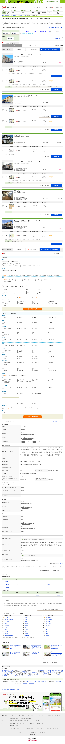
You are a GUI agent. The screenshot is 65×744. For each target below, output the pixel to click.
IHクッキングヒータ (38, 339)
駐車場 (34, 720)
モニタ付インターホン (23, 328)
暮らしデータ (31, 683)
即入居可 (21, 368)
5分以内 (19, 279)
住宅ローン (42, 723)
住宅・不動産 (58, 681)
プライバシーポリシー (23, 732)
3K (38, 291)
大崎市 (47, 627)
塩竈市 (47, 633)
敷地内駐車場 (21, 362)
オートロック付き (7, 328)
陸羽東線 (6, 631)
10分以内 (32, 279)
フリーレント (21, 393)
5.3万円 (48, 584)
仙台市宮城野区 (49, 619)
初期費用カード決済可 (26, 265)
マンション (21, 297)
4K (16, 292)
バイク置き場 (52, 362)
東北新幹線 (7, 621)
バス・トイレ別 (7, 301)
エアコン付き (6, 303)
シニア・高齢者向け (29, 675)
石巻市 (47, 629)
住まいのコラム (43, 728)
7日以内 (34, 408)
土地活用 (16, 725)
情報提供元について (5, 689)
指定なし (6, 275)
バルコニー (36, 356)
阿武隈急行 (7, 625)
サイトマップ (38, 732)
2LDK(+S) (29, 291)
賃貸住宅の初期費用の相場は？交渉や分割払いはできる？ (15, 647)
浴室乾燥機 (51, 332)
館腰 (26, 627)
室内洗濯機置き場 (52, 301)
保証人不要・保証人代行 (42, 674)
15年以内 (37, 275)
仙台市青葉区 (48, 617)
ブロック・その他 (52, 317)
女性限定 (51, 368)
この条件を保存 (57, 38)
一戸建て (36, 297)
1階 (4, 322)
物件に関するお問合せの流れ (42, 715)
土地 (35, 681)
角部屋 (50, 322)
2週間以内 (41, 408)
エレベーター (6, 356)
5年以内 (23, 275)
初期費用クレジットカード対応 (8, 670)
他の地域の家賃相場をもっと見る (50, 609)
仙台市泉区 (48, 625)
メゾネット (36, 351)
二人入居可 (36, 368)
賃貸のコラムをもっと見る (50, 658)
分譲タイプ (21, 379)
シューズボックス (22, 345)
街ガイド (38, 728)
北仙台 (26, 623)
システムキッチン (7, 339)
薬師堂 (26, 625)
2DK (16, 291)
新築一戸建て (25, 723)
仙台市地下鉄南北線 (9, 635)
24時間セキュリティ (53, 328)
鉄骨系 (20, 317)
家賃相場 (25, 683)
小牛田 (26, 629)
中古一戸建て (29, 681)
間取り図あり (41, 670)
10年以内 (30, 275)
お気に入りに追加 (32, 49)
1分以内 (12, 279)
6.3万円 (58, 595)
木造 (35, 317)
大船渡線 (6, 633)
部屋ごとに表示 (32, 45)
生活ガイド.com (60, 563)
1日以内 (22, 408)
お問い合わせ (33, 732)
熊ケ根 (26, 633)
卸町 (26, 621)
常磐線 (6, 627)
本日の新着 (15, 408)
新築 (12, 275)
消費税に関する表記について (26, 718)
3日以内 (28, 408)
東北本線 (6, 617)
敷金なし (11, 265)
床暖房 (20, 351)
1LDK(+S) (40, 289)
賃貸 (39, 681)
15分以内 (38, 279)
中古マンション (19, 723)
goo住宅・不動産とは (14, 715)
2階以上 (35, 301)
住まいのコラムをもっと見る (50, 662)
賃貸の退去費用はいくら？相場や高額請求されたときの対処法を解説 (56, 647)
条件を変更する (10, 38)
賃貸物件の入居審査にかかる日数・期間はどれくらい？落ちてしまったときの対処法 (36, 647)
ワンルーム (6, 289)
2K (50, 289)
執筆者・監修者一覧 (50, 728)
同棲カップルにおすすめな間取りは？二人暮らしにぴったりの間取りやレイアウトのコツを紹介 (56, 653)
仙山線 (6, 623)
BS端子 (50, 387)
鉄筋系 (5, 317)
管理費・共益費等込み (7, 263)
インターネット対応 (23, 387)
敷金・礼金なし (58, 670)
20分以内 (45, 279)
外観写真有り (21, 403)
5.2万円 (17, 597)
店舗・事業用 (44, 681)
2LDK (31, 673)
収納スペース (36, 345)
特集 (11, 728)
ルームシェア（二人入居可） (51, 671)
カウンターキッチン (23, 339)
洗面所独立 (21, 303)
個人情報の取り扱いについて (15, 718)
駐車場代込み (17, 263)
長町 (26, 619)
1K (16, 289)
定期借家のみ (23, 375)
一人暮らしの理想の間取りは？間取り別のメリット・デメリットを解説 (15, 653)
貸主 (5, 393)
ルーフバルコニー (52, 356)
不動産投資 (38, 723)
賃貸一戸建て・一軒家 (33, 672)
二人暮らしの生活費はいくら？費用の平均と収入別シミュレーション (36, 653)
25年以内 (50, 275)
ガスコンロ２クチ (10, 673)
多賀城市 (47, 635)
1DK (28, 289)
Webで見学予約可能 (50, 670)
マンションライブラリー (20, 728)
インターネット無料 (53, 303)
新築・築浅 (10, 671)
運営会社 (43, 732)
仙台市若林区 (48, 621)
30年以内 (57, 275)
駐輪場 (5, 364)
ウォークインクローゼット (9, 345)
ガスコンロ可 (52, 339)
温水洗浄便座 (6, 334)
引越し (14, 728)
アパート (5, 297)
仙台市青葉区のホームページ (57, 421)
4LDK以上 (40, 292)
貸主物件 (5, 672)
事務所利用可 (21, 370)
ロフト (50, 350)
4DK (28, 292)
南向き (5, 323)
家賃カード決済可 (36, 265)
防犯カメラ (36, 328)
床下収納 (51, 345)
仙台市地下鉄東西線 (9, 619)
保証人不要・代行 (52, 370)
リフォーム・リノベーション (25, 381)
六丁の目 (27, 635)
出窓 (5, 358)
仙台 (26, 617)
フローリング (36, 350)
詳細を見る (56, 75)
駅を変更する (14, 33)
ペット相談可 (36, 303)
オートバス (36, 332)
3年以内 (17, 275)
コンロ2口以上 (7, 341)
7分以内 (25, 279)
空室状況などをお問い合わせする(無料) (49, 49)
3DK (50, 291)
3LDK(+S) (6, 292)
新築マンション (12, 723)
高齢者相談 (36, 370)
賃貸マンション (29, 720)
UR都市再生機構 (37, 393)
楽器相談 (5, 370)
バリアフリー (36, 379)
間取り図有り (6, 403)
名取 (26, 631)
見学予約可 (6, 305)
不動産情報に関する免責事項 (14, 689)
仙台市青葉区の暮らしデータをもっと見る (50, 570)
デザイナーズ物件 (7, 379)
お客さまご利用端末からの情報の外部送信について (27, 715)
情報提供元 (49, 715)
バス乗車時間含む (7, 281)
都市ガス (36, 358)
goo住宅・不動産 (4, 715)
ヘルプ (29, 732)
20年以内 (44, 275)
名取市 (47, 631)
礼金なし (5, 265)
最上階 (35, 322)
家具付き (51, 351)
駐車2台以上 (36, 362)
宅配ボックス (21, 356)
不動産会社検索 (27, 728)
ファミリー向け (35, 670)
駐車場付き (24, 671)
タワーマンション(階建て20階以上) (7, 382)
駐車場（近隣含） (22, 301)
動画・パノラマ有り (38, 403)
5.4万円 (37, 597)
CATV (35, 387)
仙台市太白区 (48, 623)
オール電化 (51, 379)
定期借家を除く (14, 375)
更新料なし (17, 265)
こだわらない (7, 408)
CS (4, 389)
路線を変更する (6, 33)
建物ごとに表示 (12, 45)
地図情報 (56, 728)
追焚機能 (21, 332)
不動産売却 (12, 725)
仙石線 (6, 629)
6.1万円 (37, 595)
